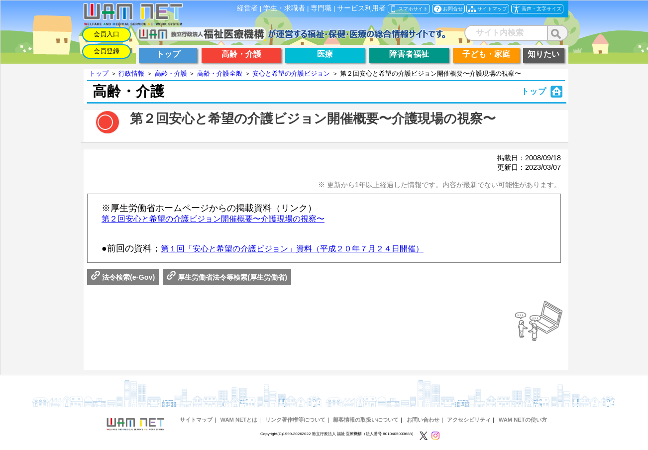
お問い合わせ (423, 420)
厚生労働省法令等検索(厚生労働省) (227, 277)
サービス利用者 (361, 8)
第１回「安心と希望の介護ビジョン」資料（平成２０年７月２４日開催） (292, 248)
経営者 (247, 8)
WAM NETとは (239, 420)
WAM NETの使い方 (523, 420)
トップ (98, 73)
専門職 (321, 8)
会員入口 (106, 34)
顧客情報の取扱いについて (366, 420)
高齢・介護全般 (219, 73)
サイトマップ (196, 420)
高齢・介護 (171, 73)
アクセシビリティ (469, 420)
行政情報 (131, 73)
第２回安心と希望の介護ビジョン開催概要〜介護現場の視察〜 (213, 219)
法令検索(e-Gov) (123, 277)
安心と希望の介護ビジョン (291, 73)
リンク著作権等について (295, 420)
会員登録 (106, 51)
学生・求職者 (284, 8)
